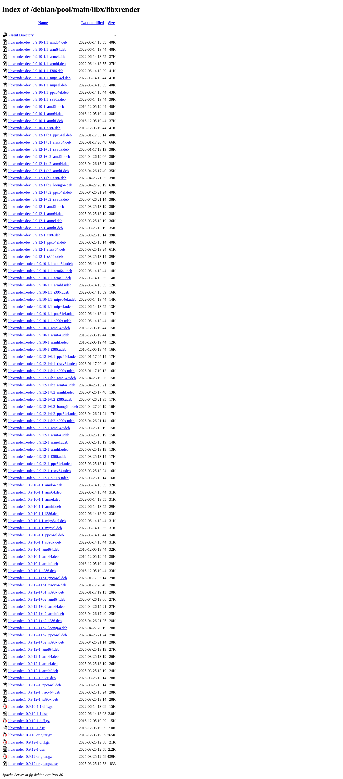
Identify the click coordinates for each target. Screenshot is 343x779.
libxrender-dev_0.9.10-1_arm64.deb (35, 114)
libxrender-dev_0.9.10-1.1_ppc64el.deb (38, 92)
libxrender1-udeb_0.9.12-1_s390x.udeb (38, 478)
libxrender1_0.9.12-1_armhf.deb (33, 671)
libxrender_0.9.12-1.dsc (26, 749)
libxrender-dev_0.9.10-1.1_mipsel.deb (37, 85)
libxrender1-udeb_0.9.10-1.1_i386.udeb (38, 292)
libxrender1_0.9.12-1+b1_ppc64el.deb (37, 578)
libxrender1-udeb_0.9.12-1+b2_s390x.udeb (41, 421)
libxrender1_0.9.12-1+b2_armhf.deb (36, 614)
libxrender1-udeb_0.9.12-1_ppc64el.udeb (39, 464)
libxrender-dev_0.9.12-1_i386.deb (34, 235)
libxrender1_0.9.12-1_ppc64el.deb (34, 685)
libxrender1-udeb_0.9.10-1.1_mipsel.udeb (40, 307)
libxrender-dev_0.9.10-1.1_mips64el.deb (39, 78)
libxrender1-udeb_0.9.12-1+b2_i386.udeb (40, 399)
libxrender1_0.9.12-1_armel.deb (33, 664)
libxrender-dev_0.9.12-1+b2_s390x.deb (38, 199)
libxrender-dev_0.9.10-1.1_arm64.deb (37, 49)
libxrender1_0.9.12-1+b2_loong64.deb (37, 628)
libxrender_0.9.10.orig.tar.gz (30, 735)
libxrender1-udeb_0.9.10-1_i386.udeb (37, 349)
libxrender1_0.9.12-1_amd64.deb (33, 649)
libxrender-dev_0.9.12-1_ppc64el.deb (37, 242)
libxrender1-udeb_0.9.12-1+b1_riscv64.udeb (42, 364)
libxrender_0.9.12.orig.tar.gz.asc (33, 764)
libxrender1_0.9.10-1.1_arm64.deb (34, 492)
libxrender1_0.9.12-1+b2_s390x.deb (36, 642)
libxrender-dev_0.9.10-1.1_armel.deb (36, 57)
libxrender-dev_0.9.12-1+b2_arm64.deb (38, 164)
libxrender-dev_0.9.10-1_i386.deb (34, 128)
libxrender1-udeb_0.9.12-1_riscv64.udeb (39, 471)
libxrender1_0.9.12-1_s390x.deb (33, 699)
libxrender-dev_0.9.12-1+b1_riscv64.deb (39, 142)
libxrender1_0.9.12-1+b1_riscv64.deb (37, 585)
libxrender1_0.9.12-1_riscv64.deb (34, 692)
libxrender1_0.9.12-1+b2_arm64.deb (36, 606)
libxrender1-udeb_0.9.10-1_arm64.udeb (38, 335)
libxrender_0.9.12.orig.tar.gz (30, 756)
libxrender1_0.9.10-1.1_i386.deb (33, 514)
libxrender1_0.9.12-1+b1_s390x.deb (36, 592)
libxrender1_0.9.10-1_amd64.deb (33, 549)
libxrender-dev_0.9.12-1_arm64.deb (35, 214)
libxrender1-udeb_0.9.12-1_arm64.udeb (38, 435)
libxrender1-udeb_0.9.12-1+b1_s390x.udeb (41, 371)
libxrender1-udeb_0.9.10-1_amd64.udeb (39, 328)
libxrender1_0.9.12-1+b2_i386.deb (35, 621)
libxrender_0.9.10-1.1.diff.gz (30, 706)
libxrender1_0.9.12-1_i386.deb (32, 678)
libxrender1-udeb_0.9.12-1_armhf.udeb (38, 449)
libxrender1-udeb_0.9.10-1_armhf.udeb (38, 342)
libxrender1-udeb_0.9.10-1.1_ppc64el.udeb (41, 314)
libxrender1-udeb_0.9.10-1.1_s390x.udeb (39, 321)
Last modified (92, 23)
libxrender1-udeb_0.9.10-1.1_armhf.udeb (39, 285)
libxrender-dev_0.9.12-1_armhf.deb (35, 228)
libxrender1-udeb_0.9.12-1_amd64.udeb (39, 428)
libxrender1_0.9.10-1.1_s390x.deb (34, 542)
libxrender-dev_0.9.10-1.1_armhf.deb (37, 64)
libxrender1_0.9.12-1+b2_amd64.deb (36, 599)
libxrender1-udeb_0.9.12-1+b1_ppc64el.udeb (42, 357)
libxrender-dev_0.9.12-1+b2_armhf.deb (38, 171)
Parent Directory (21, 35)
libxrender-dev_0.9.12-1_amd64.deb (36, 207)
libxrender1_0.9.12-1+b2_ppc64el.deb (37, 635)
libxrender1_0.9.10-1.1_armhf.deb (34, 506)
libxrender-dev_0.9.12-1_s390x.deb (35, 257)
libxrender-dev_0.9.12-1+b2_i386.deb (37, 178)
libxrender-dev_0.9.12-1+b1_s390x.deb (38, 149)
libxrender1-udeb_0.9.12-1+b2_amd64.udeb (42, 378)
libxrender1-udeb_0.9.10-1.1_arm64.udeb (40, 271)
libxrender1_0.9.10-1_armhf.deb (33, 564)
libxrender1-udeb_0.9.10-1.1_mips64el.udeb (42, 299)
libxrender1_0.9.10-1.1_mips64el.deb (37, 521)
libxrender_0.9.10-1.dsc (26, 728)
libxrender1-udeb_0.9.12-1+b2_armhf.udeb (41, 392)
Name (43, 23)
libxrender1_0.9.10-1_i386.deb (32, 571)
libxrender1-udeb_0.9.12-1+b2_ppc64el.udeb (42, 414)
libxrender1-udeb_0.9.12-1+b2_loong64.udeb (43, 406)
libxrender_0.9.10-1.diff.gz (29, 721)
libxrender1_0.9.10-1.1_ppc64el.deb (36, 535)
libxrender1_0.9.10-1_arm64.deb (33, 556)
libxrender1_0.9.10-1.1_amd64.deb (35, 485)
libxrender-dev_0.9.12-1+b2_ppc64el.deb (40, 192)
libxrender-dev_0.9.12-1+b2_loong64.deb (40, 185)
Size (111, 23)
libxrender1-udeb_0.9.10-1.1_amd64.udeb (40, 264)
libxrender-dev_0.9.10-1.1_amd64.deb (37, 42)
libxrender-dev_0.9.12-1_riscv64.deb (36, 249)
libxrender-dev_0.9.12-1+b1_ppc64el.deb (40, 135)
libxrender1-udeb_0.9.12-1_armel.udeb (38, 442)
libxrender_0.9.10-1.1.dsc (27, 714)
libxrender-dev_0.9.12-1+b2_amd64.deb (39, 157)
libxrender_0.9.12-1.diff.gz (29, 742)
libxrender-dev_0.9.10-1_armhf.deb (35, 121)
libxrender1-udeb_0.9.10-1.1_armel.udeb (39, 278)
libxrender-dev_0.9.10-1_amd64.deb (36, 107)
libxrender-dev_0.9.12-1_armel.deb (35, 221)
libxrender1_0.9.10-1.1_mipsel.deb (35, 528)
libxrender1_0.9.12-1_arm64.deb (33, 656)
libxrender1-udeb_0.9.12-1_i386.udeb (37, 456)
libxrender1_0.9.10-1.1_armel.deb (34, 499)
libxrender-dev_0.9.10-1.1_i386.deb (35, 71)
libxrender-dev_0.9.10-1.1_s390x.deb (37, 99)
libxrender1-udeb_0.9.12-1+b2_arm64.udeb (41, 385)
